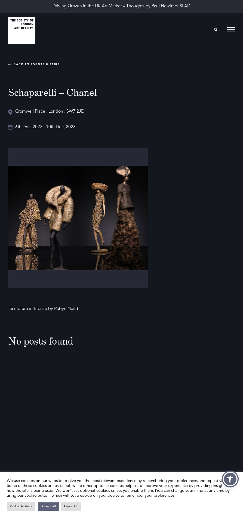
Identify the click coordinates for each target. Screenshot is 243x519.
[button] (230, 479)
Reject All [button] (71, 506)
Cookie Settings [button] (21, 506)
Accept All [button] (48, 506)
